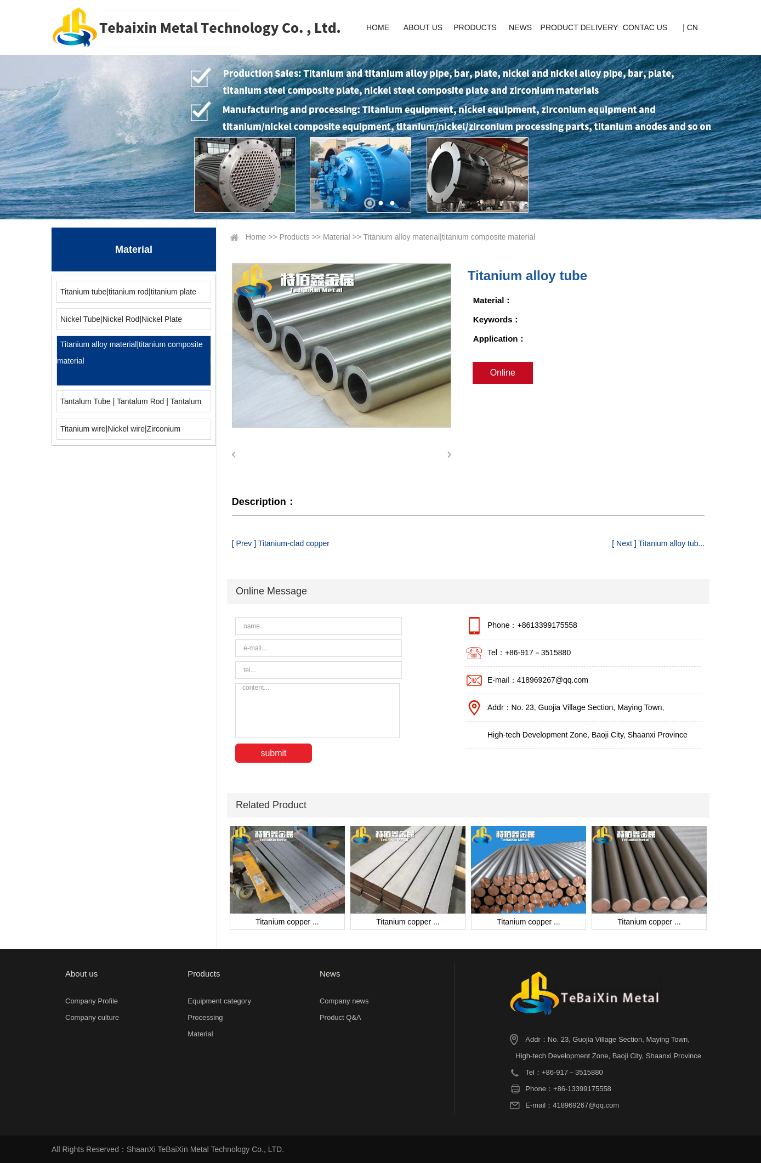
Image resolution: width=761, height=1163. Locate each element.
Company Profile (91, 1001)
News (330, 973)
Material (336, 236)
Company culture (92, 1017)
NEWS (520, 27)
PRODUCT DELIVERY (579, 27)
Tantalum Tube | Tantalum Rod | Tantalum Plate (129, 404)
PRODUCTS (475, 27)
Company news (344, 1001)
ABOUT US (423, 27)
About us (81, 973)
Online (502, 372)
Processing (205, 1017)
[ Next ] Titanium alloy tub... (658, 543)
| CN (690, 27)
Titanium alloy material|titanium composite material (130, 352)
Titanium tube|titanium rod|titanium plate (128, 291)
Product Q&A (340, 1017)
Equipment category (219, 1001)
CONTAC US (645, 27)
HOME (377, 27)
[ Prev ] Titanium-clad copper (281, 543)
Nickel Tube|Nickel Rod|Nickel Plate (121, 319)
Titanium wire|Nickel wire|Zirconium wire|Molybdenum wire (118, 431)
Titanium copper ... (287, 921)
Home (256, 236)
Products (295, 236)
